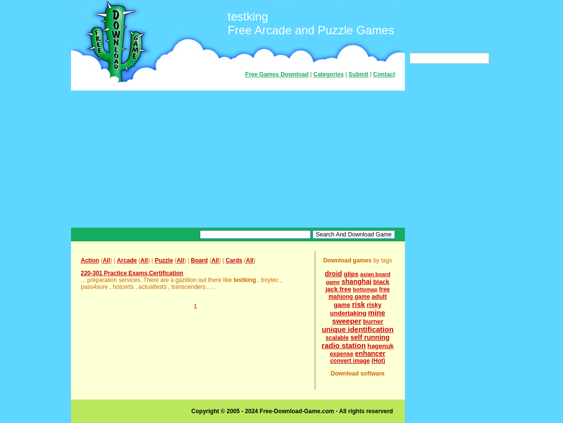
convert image (350, 360)
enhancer (370, 353)
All (106, 260)
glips (351, 274)
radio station (344, 345)
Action (90, 260)
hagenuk (380, 346)
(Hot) (378, 360)
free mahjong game (359, 293)
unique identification (358, 329)
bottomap (365, 289)
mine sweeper (358, 316)
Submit (359, 74)
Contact (384, 74)
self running (370, 337)
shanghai (357, 281)
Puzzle (164, 260)
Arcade (127, 260)
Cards (234, 260)
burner (373, 321)
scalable (337, 337)
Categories (328, 74)
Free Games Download (276, 74)
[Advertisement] (238, 159)
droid (333, 274)
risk (358, 304)
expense (341, 354)
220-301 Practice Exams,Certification (132, 273)
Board (199, 260)
